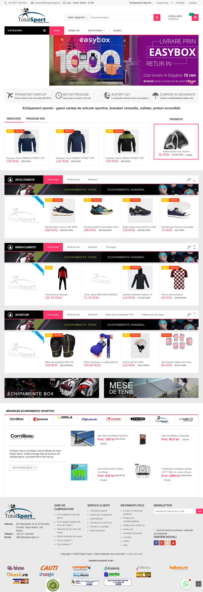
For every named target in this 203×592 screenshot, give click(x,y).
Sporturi (14, 62)
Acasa (56, 30)
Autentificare (96, 518)
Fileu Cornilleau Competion (175, 435)
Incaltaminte (16, 44)
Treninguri (111, 247)
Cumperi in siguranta (178, 94)
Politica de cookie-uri (134, 525)
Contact (193, 2)
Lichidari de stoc (19, 50)
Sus (198, 584)
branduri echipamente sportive (30, 411)
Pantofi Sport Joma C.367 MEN (61, 227)
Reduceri (14, 118)
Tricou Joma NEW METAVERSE (100, 294)
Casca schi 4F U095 (133, 362)
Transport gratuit (31, 94)
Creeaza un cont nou (101, 522)
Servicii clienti (95, 30)
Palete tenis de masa (153, 314)
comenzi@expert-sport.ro (45, 2)
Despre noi (74, 30)
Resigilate (15, 56)
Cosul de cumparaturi (101, 514)
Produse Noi (73, 179)
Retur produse (76, 94)
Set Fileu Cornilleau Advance (113, 435)
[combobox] (77, 16)
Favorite (180, 2)
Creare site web (134, 554)
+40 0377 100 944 (15, 2)
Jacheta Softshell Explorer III (137, 294)
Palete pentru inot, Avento (176, 151)
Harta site (128, 529)
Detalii (103, 443)
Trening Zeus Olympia (56, 294)
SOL (125, 545)
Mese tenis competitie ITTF (120, 314)
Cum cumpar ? (64, 540)
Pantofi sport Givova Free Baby (177, 227)
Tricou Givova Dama (171, 294)
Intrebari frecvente (132, 533)
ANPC (126, 541)
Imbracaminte (17, 38)
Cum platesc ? (64, 544)
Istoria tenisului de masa (69, 536)
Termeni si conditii (99, 526)
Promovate (53, 179)
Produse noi (35, 118)
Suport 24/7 (120, 94)
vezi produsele (22, 467)
